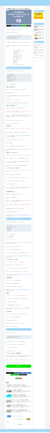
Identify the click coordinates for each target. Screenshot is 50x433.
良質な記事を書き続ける (20, 166)
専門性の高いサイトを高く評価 (16, 108)
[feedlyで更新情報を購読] (18, 379)
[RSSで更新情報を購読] (19, 379)
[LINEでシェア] (23, 25)
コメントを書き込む (18, 425)
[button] (27, 25)
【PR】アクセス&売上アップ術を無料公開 (19, 65)
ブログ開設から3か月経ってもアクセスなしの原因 (19, 50)
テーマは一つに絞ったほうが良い (13, 124)
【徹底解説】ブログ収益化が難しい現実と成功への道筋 (39, 47)
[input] (39, 8)
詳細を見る (18, 366)
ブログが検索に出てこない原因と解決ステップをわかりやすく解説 (39, 50)
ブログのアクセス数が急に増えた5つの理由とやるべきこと (39, 45)
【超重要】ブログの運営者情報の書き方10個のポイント (39, 53)
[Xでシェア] (10, 25)
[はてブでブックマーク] (19, 25)
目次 (17, 49)
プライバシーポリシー (36, 57)
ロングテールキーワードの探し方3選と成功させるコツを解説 (22, 256)
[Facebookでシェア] (14, 25)
